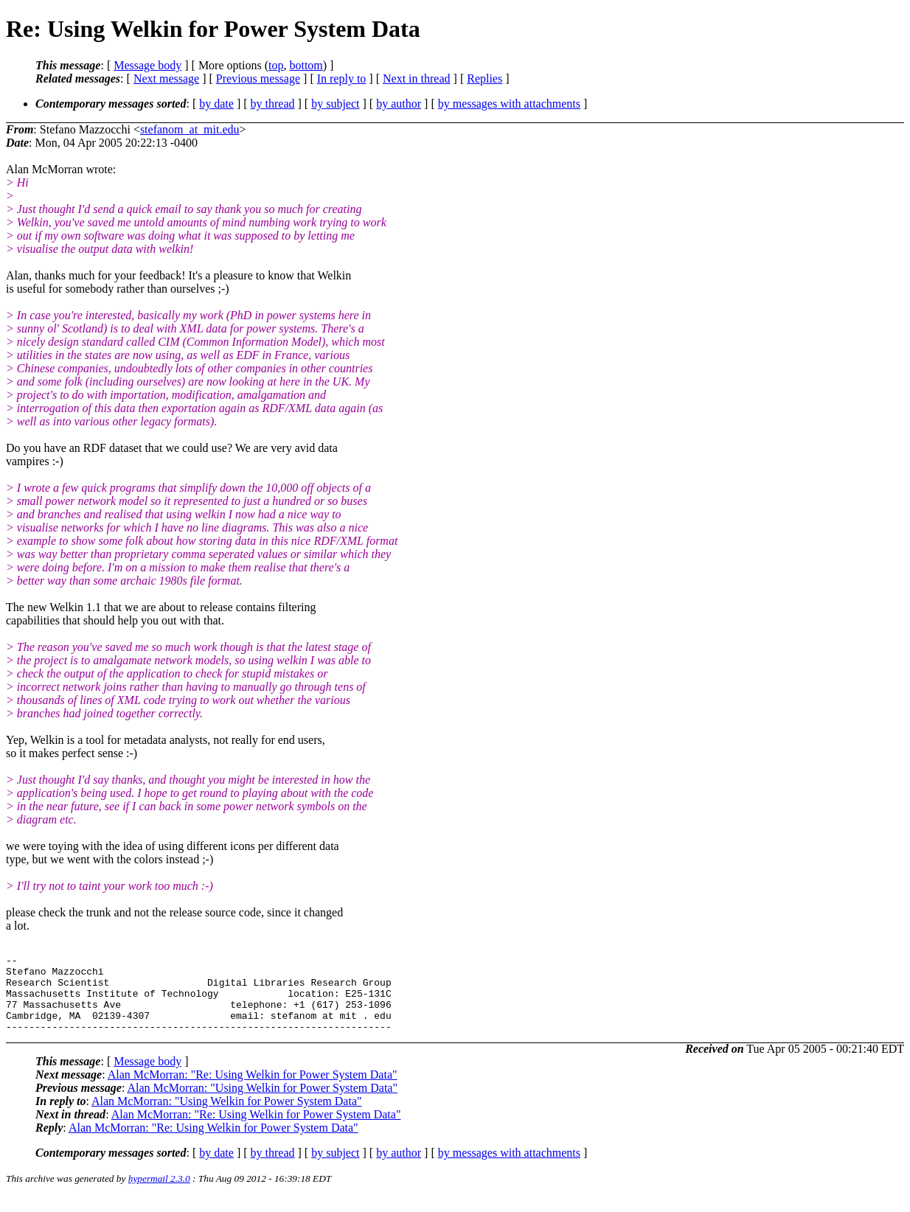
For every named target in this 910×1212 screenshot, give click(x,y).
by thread (273, 103)
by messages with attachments (509, 103)
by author (398, 103)
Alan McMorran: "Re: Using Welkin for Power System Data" (252, 1090)
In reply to (342, 78)
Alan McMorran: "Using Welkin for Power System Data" (262, 1103)
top (275, 65)
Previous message (258, 78)
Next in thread (417, 78)
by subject (335, 103)
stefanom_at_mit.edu (190, 129)
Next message (166, 78)
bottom (305, 65)
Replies (484, 78)
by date (216, 103)
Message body (147, 65)
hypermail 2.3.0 (159, 1193)
